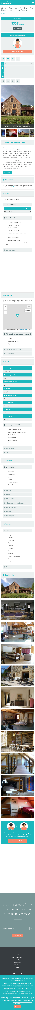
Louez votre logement (17, 959)
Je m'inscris (17, 935)
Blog (17, 967)
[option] (11, 133)
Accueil (17, 954)
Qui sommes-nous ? (17, 957)
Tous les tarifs (17, 28)
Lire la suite (7, 172)
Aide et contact (17, 962)
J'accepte (17, 1006)
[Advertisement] (17, 273)
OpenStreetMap (23, 329)
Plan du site (17, 965)
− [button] (5, 309)
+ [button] (5, 306)
